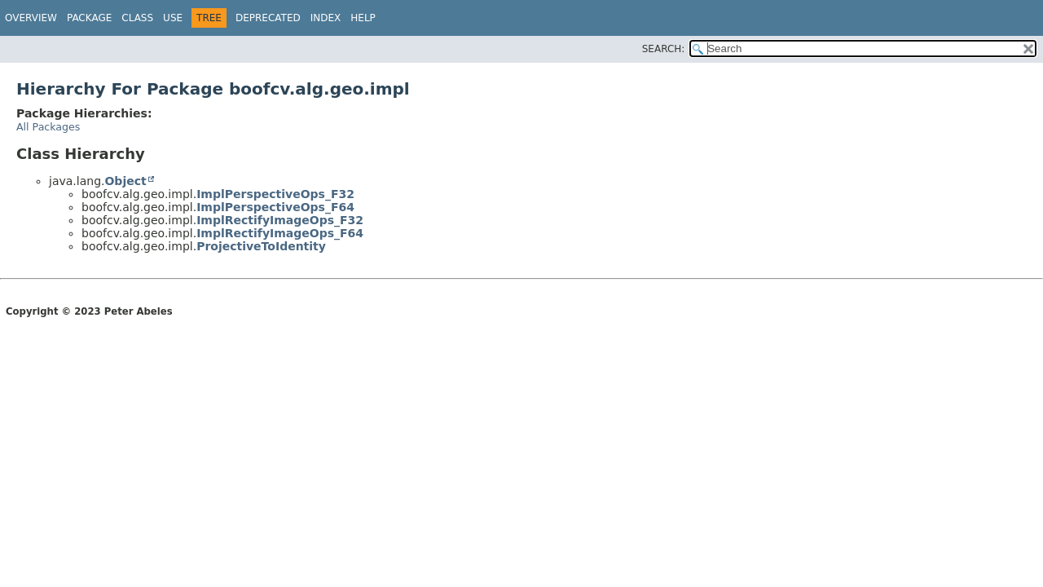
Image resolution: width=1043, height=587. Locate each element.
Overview (31, 18)
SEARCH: (663, 49)
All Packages (48, 127)
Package (89, 18)
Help (363, 18)
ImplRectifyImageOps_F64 (279, 233)
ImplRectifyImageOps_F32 (279, 220)
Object (125, 181)
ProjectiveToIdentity (261, 246)
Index (325, 18)
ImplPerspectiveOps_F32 (275, 194)
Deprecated (268, 18)
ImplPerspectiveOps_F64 (275, 207)
